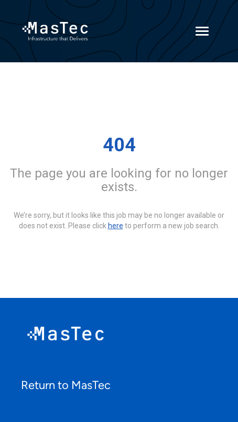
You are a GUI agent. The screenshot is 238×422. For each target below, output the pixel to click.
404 (119, 145)
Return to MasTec (66, 385)
